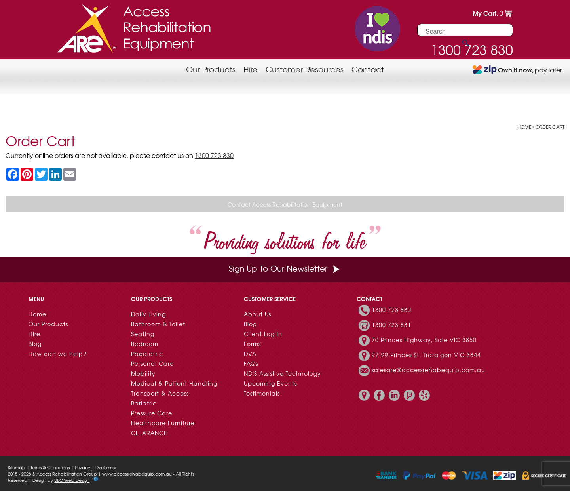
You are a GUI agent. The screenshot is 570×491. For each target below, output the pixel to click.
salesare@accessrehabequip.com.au (428, 370)
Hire (250, 69)
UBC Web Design (71, 480)
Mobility (143, 373)
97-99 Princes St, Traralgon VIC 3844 (426, 355)
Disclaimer (105, 467)
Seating (142, 334)
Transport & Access (160, 393)
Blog (35, 344)
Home (524, 126)
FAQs (251, 363)
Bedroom (144, 344)
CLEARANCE (149, 433)
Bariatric (144, 403)
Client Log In (263, 334)
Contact (368, 69)
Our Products (211, 69)
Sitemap (16, 467)
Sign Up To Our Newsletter (285, 268)
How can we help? (57, 354)
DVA (250, 354)
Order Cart (550, 126)
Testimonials (262, 393)
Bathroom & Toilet (158, 324)
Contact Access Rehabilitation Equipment (285, 204)
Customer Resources (305, 69)
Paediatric (147, 354)
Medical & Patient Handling (174, 383)
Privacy (82, 467)
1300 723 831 (391, 325)
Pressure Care (151, 413)
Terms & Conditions (50, 467)
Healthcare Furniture (163, 423)
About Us (257, 314)
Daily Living (148, 314)
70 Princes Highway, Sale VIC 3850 (424, 340)
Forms (252, 344)
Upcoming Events (270, 383)
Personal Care (152, 363)
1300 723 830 (214, 155)
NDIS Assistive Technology (282, 373)
